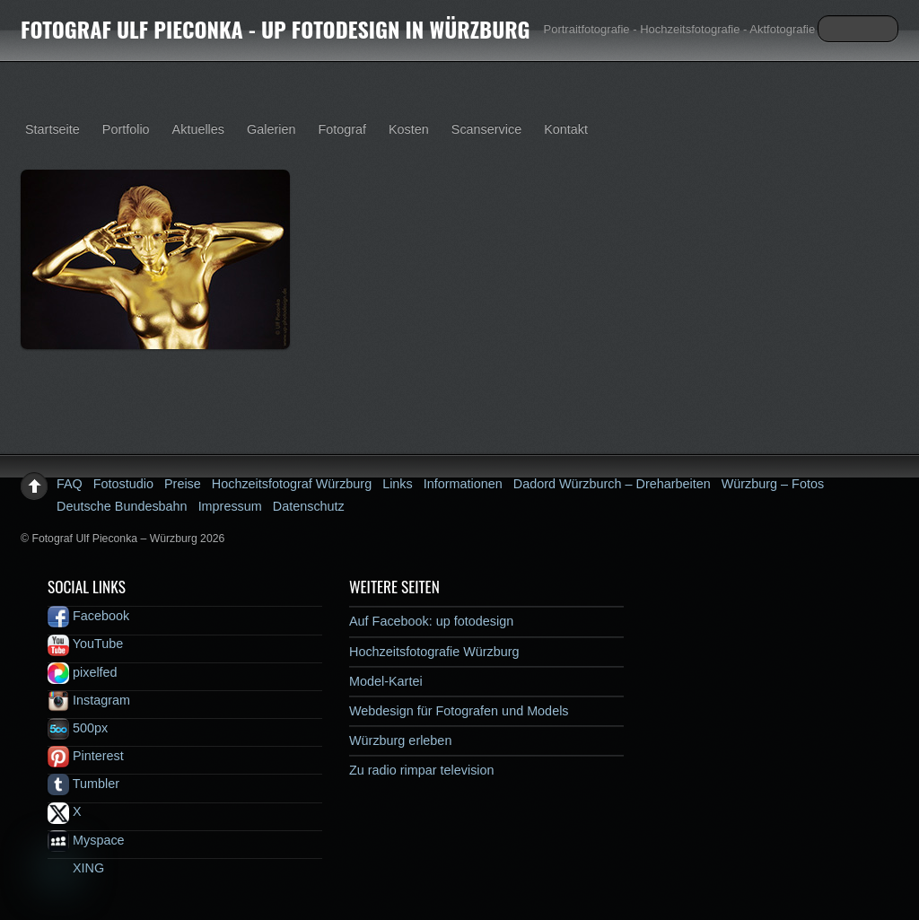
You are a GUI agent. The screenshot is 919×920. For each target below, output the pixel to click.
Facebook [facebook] (88, 616)
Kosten (409, 129)
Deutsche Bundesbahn (122, 506)
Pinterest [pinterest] (86, 756)
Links (397, 484)
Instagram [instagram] (89, 700)
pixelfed (83, 672)
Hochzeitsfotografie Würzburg (434, 651)
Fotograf (342, 129)
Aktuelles (198, 129)
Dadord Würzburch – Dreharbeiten (612, 484)
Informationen (463, 484)
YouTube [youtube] (85, 643)
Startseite (52, 129)
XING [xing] (76, 868)
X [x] (65, 811)
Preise (182, 484)
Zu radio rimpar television (422, 770)
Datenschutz (309, 506)
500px (78, 728)
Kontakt (566, 129)
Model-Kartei (386, 681)
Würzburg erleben (400, 740)
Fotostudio (123, 484)
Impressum (230, 506)
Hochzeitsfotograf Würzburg (292, 484)
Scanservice (486, 129)
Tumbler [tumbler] (83, 783)
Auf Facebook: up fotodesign (431, 621)
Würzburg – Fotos (773, 484)
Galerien (271, 129)
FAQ (70, 484)
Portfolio (126, 129)
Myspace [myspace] (86, 840)
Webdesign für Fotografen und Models (459, 711)
